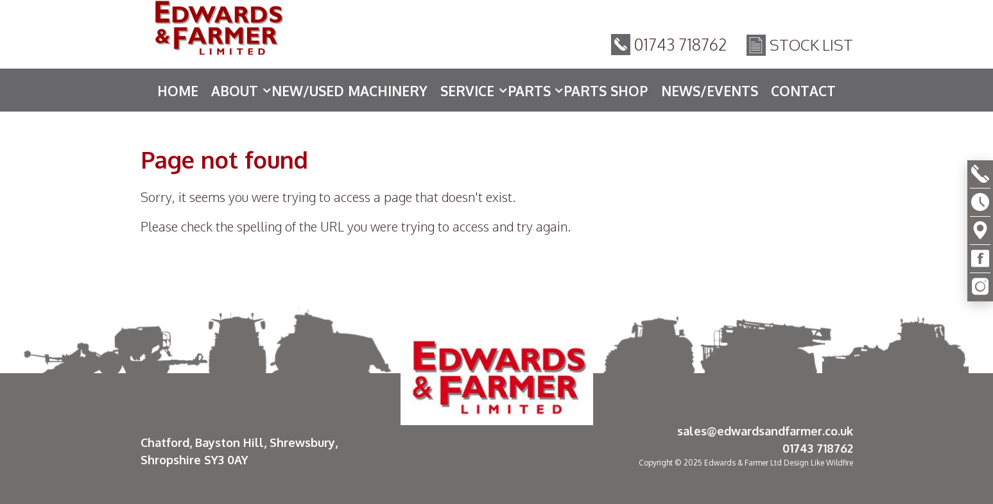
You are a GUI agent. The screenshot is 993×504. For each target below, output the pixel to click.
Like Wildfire (832, 462)
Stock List (811, 45)
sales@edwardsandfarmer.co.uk (765, 431)
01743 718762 (680, 44)
